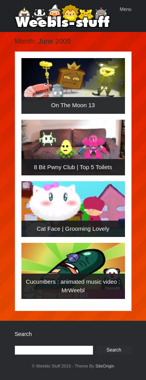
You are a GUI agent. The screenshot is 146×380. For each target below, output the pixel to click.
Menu (125, 9)
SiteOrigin (104, 366)
